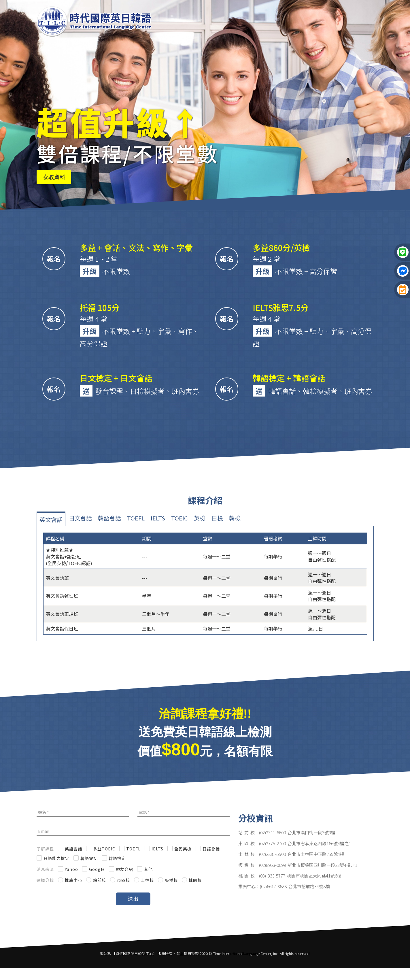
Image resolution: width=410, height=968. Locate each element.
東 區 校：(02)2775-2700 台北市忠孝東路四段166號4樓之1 (294, 843)
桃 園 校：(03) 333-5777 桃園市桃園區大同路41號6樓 (289, 876)
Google (97, 869)
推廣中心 (73, 880)
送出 (133, 898)
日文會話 (80, 518)
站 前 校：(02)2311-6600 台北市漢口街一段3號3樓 (286, 832)
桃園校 (195, 880)
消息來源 (45, 869)
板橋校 (171, 880)
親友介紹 (124, 869)
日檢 (217, 518)
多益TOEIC (104, 849)
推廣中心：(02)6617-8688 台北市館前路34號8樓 (284, 886)
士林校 (147, 880)
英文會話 (51, 519)
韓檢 (235, 518)
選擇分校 (45, 880)
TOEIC (179, 518)
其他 (148, 869)
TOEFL (136, 518)
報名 (54, 259)
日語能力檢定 (56, 858)
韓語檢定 (117, 858)
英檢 (199, 518)
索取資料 (53, 177)
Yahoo (71, 869)
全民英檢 (183, 849)
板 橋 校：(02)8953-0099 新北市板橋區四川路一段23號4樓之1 (297, 865)
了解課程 (45, 849)
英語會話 (73, 849)
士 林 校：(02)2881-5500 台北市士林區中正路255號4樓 (291, 854)
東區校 (123, 880)
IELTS (158, 518)
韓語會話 (109, 518)
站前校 (99, 880)
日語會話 (211, 849)
